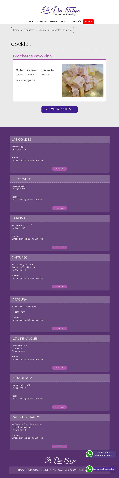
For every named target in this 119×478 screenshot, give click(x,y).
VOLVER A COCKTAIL (59, 109)
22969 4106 (20, 189)
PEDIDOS (88, 21)
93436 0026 (20, 270)
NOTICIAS (65, 21)
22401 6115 (20, 228)
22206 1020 (20, 149)
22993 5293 (20, 312)
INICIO (31, 21)
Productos (29, 30)
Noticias (58, 470)
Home (16, 30)
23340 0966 (20, 388)
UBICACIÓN (76, 21)
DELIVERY (54, 21)
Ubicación (70, 470)
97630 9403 (20, 430)
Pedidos (83, 470)
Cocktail (42, 30)
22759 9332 (20, 351)
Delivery (46, 470)
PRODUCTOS (42, 21)
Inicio (21, 470)
